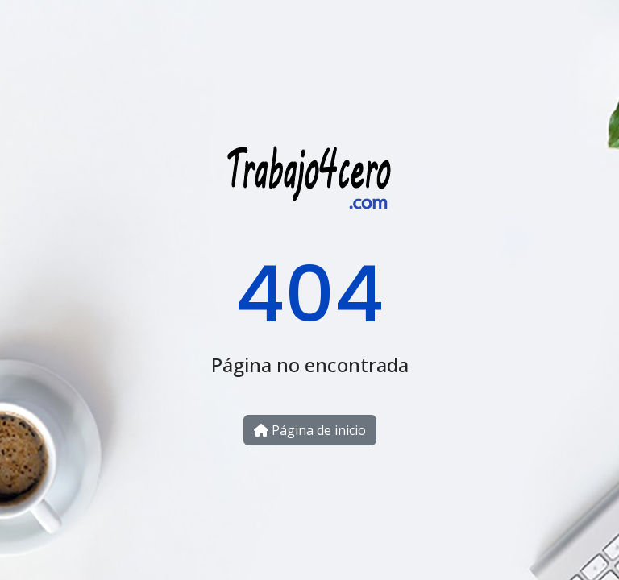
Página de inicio (310, 430)
